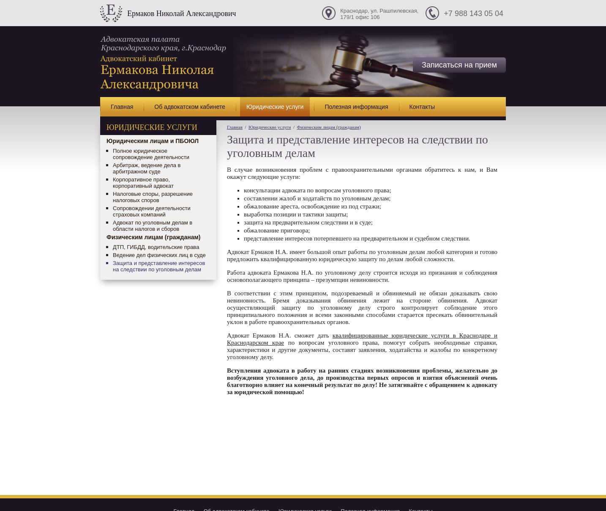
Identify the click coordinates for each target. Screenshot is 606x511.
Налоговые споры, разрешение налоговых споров (153, 197)
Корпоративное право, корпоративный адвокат (143, 182)
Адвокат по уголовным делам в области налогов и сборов (152, 225)
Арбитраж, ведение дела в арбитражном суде (146, 168)
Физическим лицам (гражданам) (153, 237)
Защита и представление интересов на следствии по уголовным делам (159, 266)
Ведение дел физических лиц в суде (159, 255)
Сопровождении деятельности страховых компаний (152, 211)
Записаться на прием (459, 65)
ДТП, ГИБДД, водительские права (156, 247)
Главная (122, 106)
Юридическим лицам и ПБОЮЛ (152, 141)
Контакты (422, 106)
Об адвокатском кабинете (189, 106)
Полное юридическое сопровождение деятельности (151, 154)
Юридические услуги (274, 106)
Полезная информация (356, 106)
